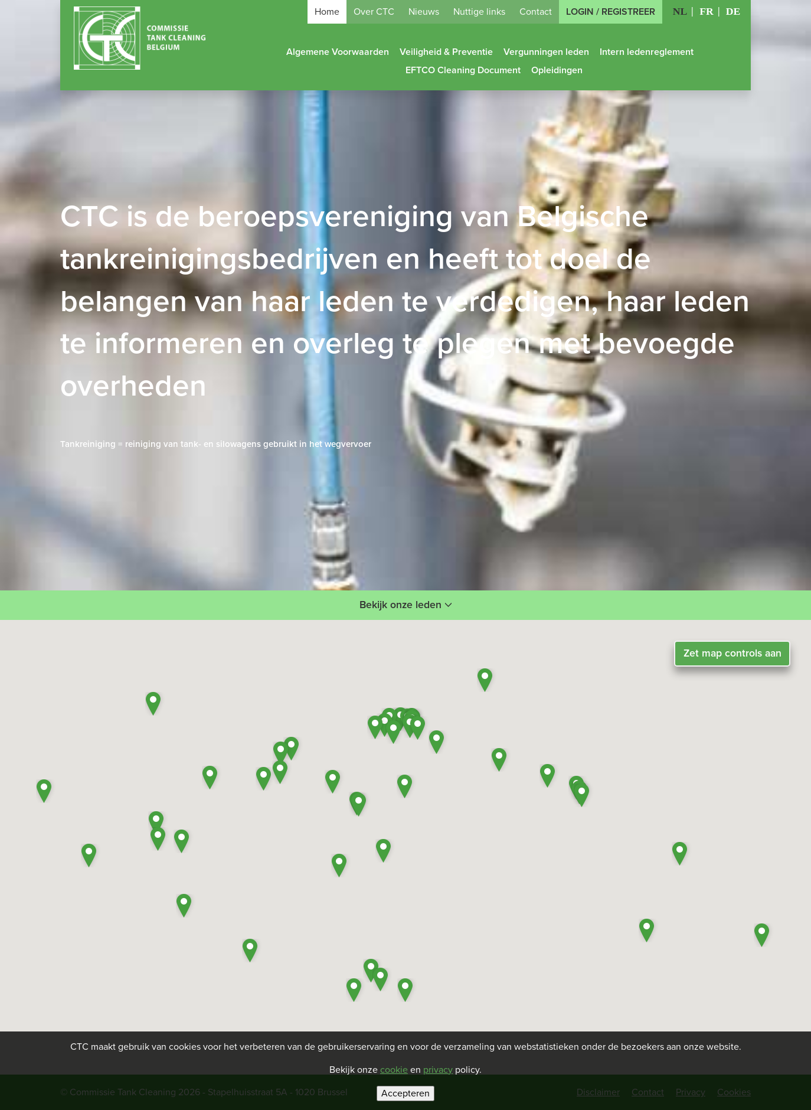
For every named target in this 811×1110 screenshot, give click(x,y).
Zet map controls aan (732, 653)
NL (680, 11)
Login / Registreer (610, 12)
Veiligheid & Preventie (446, 52)
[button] (420, 728)
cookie (394, 1070)
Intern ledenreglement (647, 52)
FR (706, 11)
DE (733, 11)
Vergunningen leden (546, 52)
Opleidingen (557, 70)
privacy (438, 1070)
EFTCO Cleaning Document (463, 70)
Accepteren (405, 1093)
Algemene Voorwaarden (337, 52)
